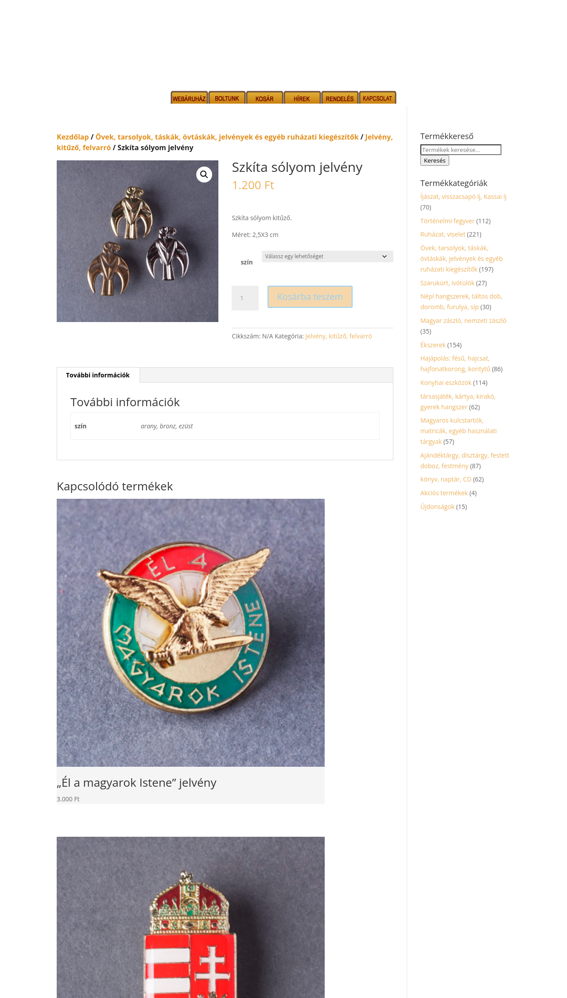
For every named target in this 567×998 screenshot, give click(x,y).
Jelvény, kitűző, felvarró (338, 336)
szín (246, 262)
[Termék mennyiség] (245, 298)
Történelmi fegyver (447, 221)
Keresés (435, 160)
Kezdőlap (73, 137)
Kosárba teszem (310, 297)
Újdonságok (437, 506)
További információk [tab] (98, 375)
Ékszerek (433, 345)
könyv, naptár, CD (445, 479)
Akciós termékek (444, 493)
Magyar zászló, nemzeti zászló (463, 320)
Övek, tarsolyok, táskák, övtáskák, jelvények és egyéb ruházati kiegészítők (227, 137)
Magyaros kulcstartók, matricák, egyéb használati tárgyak (458, 431)
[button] (204, 175)
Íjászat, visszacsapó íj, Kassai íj (463, 196)
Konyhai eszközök (445, 382)
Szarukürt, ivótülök (447, 283)
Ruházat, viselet (443, 234)
